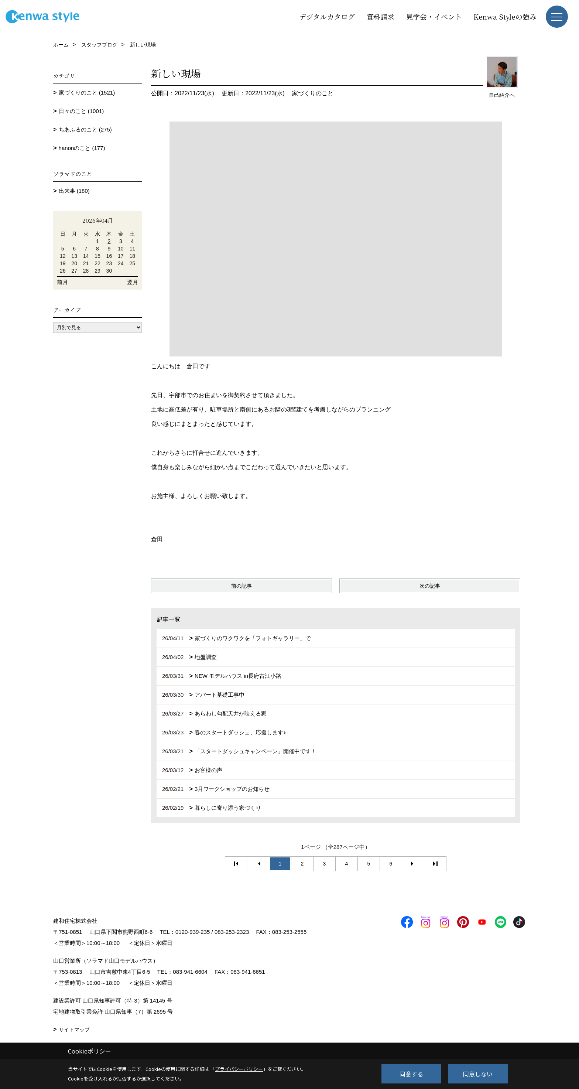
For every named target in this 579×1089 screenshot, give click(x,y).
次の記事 (429, 586)
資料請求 (380, 16)
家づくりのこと (312, 93)
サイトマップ (74, 1029)
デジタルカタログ (327, 16)
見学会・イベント (434, 16)
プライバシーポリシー (239, 1068)
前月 (62, 282)
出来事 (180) (74, 191)
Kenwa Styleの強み (505, 16)
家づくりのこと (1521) (87, 92)
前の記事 (241, 586)
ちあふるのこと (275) (85, 129)
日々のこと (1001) (81, 111)
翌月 (132, 282)
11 (132, 249)
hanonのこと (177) (82, 148)
